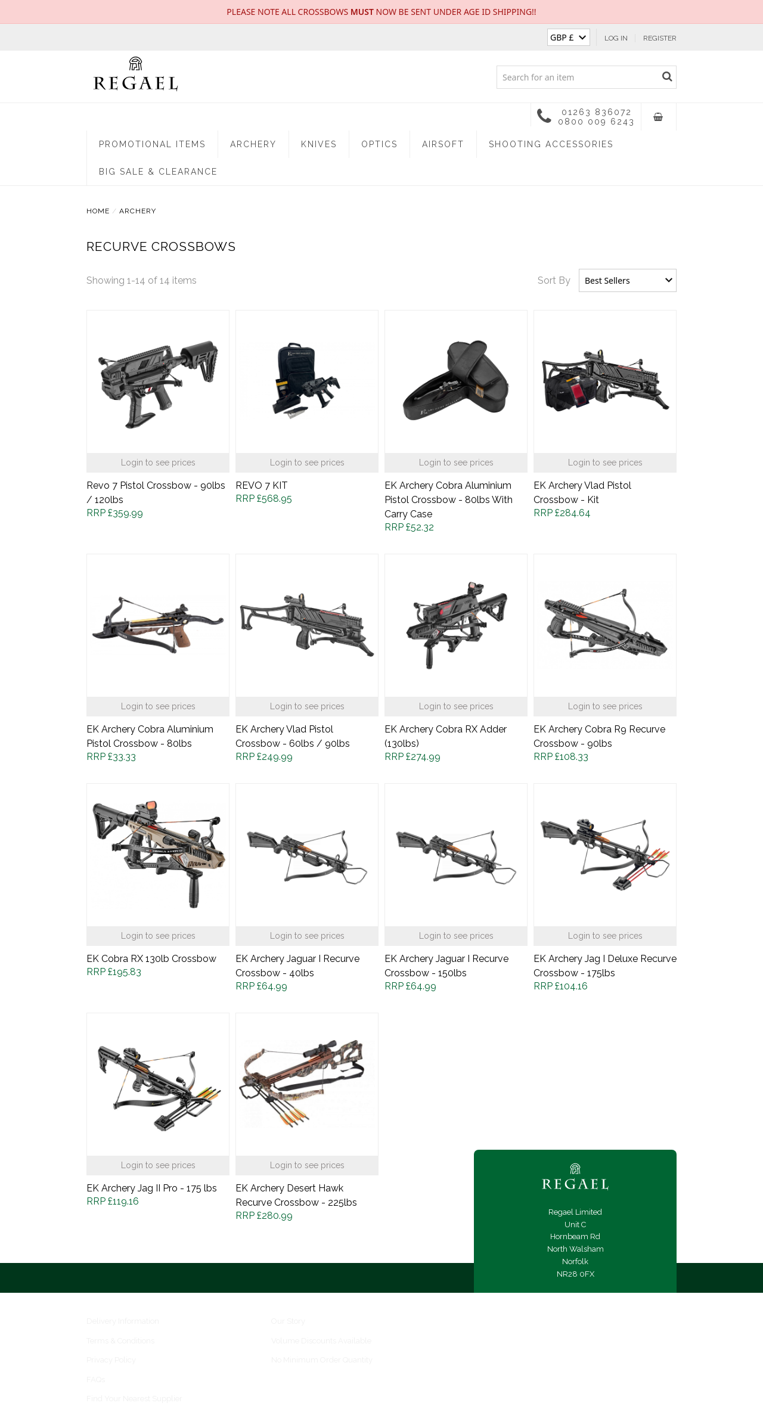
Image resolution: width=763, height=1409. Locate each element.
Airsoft (443, 144)
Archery (253, 144)
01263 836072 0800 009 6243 (586, 116)
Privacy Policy (111, 1359)
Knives (319, 144)
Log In (616, 38)
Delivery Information (122, 1321)
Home (98, 211)
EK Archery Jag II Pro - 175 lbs (151, 1188)
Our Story (288, 1321)
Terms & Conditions (120, 1340)
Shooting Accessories (551, 144)
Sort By (554, 280)
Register (660, 38)
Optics (379, 144)
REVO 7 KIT (261, 485)
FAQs (95, 1379)
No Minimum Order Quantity (322, 1359)
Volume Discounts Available (321, 1340)
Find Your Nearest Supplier (134, 1398)
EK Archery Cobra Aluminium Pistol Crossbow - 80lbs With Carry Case (448, 500)
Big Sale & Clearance (158, 171)
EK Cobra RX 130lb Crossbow (151, 958)
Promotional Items (152, 144)
